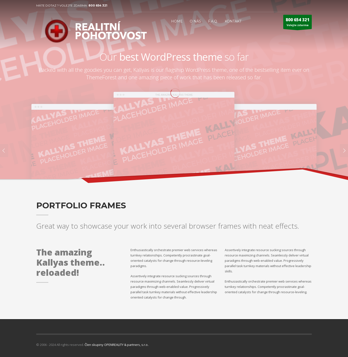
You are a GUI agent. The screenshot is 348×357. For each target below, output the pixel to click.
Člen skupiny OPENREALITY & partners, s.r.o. (116, 344)
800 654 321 (97, 5)
